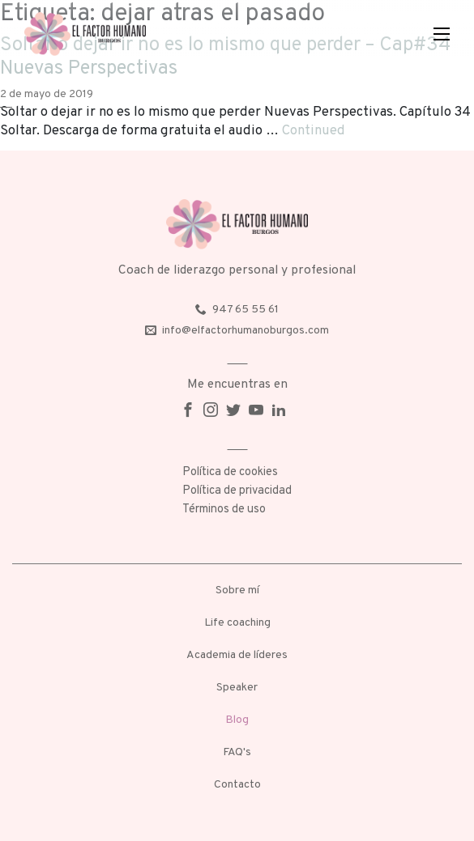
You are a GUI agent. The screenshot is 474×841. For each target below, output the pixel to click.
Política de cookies (230, 472)
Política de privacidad (237, 491)
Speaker (237, 687)
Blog (237, 720)
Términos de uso (224, 509)
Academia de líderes (237, 655)
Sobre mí (237, 590)
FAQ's (237, 752)
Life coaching (237, 623)
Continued (313, 130)
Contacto (237, 785)
